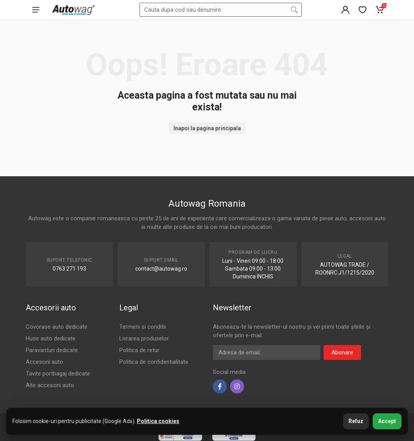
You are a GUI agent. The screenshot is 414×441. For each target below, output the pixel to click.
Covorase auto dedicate (56, 326)
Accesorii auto (44, 361)
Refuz (356, 421)
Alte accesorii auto (50, 385)
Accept (387, 421)
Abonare (342, 352)
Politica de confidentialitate (153, 361)
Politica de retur (139, 350)
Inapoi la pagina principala (207, 128)
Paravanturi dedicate (52, 350)
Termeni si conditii (142, 326)
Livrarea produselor (144, 338)
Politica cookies (158, 421)
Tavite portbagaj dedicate (58, 373)
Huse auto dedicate (51, 338)
